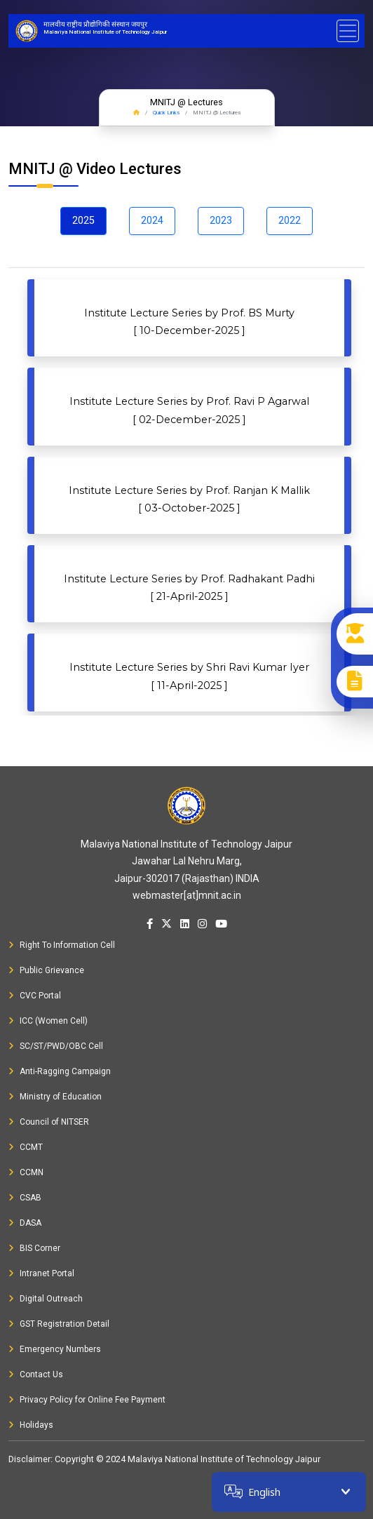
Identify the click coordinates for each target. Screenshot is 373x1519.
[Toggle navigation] (348, 31)
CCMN (25, 1172)
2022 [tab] (289, 221)
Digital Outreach (45, 1299)
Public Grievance (46, 970)
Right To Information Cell (61, 945)
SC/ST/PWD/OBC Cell (55, 1046)
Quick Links (166, 112)
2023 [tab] (221, 221)
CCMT (25, 1147)
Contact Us (35, 1374)
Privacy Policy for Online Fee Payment (86, 1400)
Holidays (30, 1425)
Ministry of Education (55, 1097)
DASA (24, 1223)
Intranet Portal (41, 1273)
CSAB (24, 1198)
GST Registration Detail (58, 1324)
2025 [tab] (83, 221)
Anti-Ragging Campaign (59, 1071)
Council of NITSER (48, 1122)
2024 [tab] (152, 221)
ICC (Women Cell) (48, 1021)
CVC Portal (34, 996)
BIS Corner (34, 1248)
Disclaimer (29, 1459)
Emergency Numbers (54, 1349)
